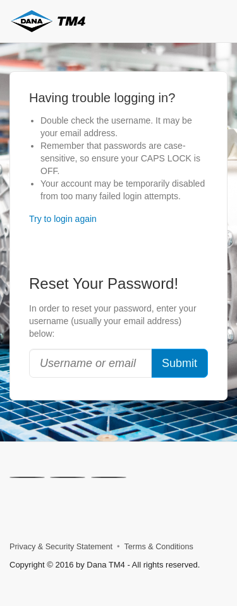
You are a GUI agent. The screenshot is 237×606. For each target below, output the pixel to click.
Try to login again (63, 219)
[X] (27, 477)
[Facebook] (108, 477)
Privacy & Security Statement (60, 546)
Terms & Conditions (159, 546)
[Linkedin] (67, 477)
